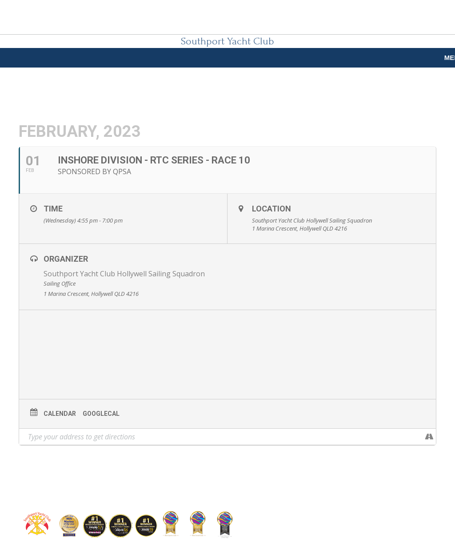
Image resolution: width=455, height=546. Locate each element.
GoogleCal (101, 413)
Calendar (60, 413)
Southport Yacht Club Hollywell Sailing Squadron (124, 274)
